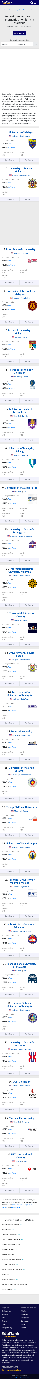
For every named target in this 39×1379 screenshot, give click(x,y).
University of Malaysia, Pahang (19, 450)
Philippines (25, 1318)
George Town (27, 1205)
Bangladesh (25, 1321)
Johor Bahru (15, 1207)
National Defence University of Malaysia (19, 1005)
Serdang (4, 1207)
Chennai (4, 1321)
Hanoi (4, 1318)
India (23, 1324)
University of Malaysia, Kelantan (19, 1044)
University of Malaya (19, 132)
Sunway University (19, 731)
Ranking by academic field (19, 40)
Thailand (24, 1311)
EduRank (29, 27)
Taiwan (23, 1328)
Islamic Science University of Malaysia (19, 965)
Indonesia (24, 1314)
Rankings (29, 160)
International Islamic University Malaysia (19, 570)
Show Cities (19, 33)
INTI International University (19, 1156)
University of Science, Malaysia (19, 170)
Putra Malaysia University (19, 249)
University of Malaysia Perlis (19, 487)
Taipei (4, 1324)
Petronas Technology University (19, 371)
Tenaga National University (19, 807)
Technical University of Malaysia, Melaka (19, 881)
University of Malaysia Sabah (19, 654)
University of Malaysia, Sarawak (19, 769)
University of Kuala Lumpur (19, 843)
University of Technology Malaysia (19, 293)
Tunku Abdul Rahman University (19, 615)
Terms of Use (13, 1378)
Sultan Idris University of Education (19, 926)
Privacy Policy (25, 1378)
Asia (24, 10)
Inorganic (17, 10)
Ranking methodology (11, 1370)
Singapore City (7, 1328)
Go (36, 44)
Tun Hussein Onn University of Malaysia (19, 694)
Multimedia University (19, 1118)
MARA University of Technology (19, 410)
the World (11, 148)
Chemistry (7, 10)
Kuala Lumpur (17, 1205)
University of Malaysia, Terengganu (19, 531)
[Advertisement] (19, 71)
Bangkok (5, 1314)
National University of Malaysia (19, 332)
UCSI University (19, 1081)
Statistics (9, 160)
